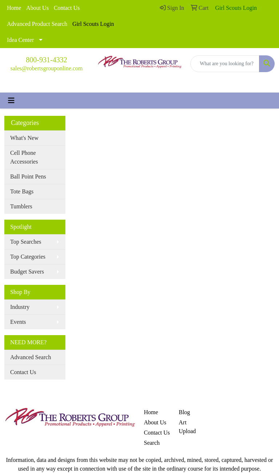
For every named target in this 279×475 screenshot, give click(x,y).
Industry (19, 307)
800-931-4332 (46, 60)
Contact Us (67, 8)
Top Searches (25, 242)
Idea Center (20, 40)
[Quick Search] (224, 63)
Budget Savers (27, 271)
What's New (24, 138)
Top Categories (27, 257)
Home (14, 8)
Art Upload (187, 426)
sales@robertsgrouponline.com (46, 68)
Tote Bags (21, 191)
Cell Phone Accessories (24, 157)
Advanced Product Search (37, 24)
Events (18, 322)
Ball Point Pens (28, 176)
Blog (184, 412)
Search (152, 443)
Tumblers (21, 206)
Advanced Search (30, 357)
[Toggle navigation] (11, 100)
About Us (37, 8)
